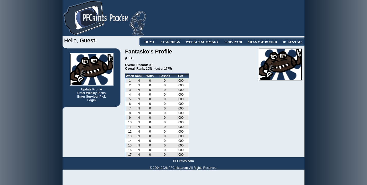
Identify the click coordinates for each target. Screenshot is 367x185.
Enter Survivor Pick (91, 96)
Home (149, 42)
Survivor (233, 42)
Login (91, 100)
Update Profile (91, 89)
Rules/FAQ (292, 42)
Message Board (262, 42)
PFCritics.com (183, 161)
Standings (170, 42)
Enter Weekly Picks (91, 93)
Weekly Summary (202, 42)
